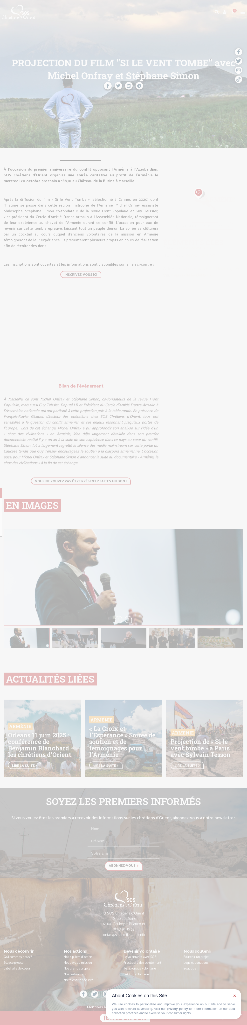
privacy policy (177, 1009)
